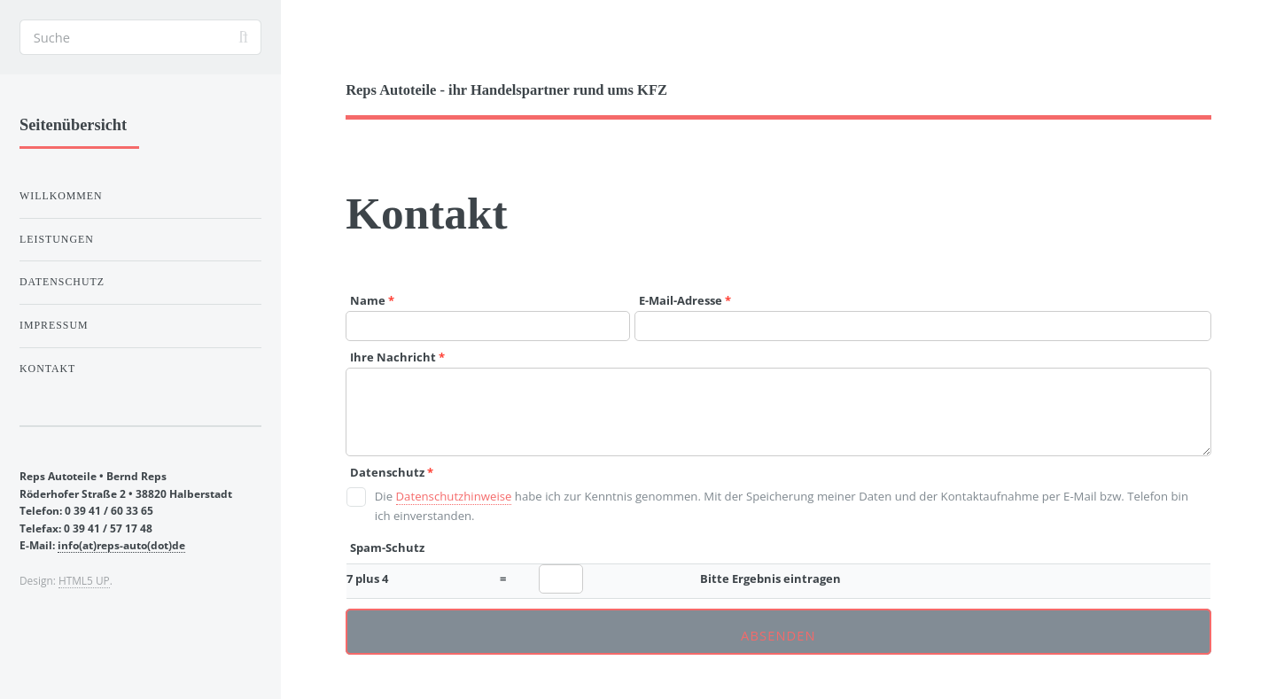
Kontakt (47, 368)
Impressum (54, 325)
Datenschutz (62, 282)
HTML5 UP (84, 580)
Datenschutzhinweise (454, 496)
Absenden (778, 635)
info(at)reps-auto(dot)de (121, 545)
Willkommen (61, 196)
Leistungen (56, 239)
